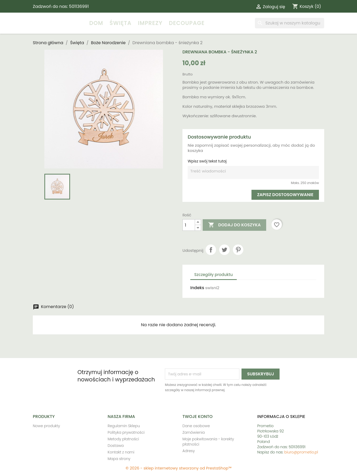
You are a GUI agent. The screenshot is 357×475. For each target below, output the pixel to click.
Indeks (197, 287)
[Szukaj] (289, 23)
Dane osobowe (196, 425)
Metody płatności (123, 439)
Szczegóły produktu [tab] (213, 274)
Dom (96, 23)
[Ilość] (188, 225)
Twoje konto (197, 416)
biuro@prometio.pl (301, 452)
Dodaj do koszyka (234, 225)
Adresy (188, 450)
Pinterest (238, 249)
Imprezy (150, 23)
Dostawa (116, 445)
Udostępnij (211, 249)
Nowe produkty (46, 425)
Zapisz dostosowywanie (285, 195)
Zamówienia (193, 432)
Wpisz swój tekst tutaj (207, 161)
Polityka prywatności (126, 432)
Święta (120, 23)
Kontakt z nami (121, 452)
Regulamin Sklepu (124, 425)
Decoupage (186, 23)
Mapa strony (119, 458)
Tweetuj (224, 249)
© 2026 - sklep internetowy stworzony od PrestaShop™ (178, 468)
